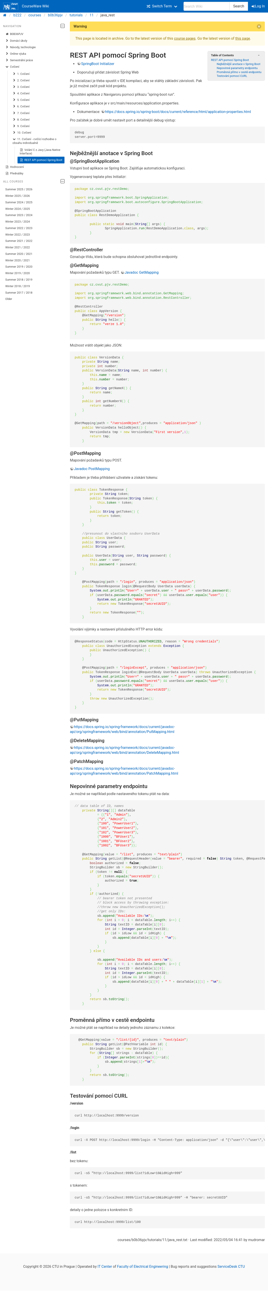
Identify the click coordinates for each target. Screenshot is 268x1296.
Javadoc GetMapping (142, 272)
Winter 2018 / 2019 (17, 286)
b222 (17, 15)
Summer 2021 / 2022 (19, 241)
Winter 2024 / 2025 (17, 208)
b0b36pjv (55, 15)
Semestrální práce (19, 60)
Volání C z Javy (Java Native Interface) (40, 151)
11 (92, 15)
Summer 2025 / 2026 (19, 189)
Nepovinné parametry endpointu (237, 68)
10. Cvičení (22, 132)
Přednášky (14, 173)
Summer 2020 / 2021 (19, 254)
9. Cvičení (21, 126)
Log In (258, 6)
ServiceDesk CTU (231, 1266)
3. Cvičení (21, 87)
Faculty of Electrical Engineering (142, 1266)
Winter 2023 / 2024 (17, 221)
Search (238, 6)
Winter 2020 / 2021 (17, 260)
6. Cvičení (21, 106)
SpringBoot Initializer (97, 64)
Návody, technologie (20, 47)
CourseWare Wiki (26, 6)
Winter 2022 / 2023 (17, 234)
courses (34, 15)
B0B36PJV (14, 34)
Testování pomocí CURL (232, 76)
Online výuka (15, 54)
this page (242, 38)
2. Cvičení (21, 80)
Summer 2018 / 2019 (19, 279)
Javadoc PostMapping (92, 469)
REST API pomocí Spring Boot (41, 160)
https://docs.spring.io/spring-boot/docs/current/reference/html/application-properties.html (178, 112)
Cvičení (12, 67)
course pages (185, 38)
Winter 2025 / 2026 (17, 195)
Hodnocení (14, 167)
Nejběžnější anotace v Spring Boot (238, 64)
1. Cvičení (21, 74)
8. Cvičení (21, 119)
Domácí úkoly (16, 41)
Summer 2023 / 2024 (19, 215)
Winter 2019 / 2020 (17, 273)
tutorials (76, 15)
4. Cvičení (21, 93)
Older (8, 299)
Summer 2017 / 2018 (19, 292)
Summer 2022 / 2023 (19, 228)
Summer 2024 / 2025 (19, 202)
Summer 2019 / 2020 (19, 266)
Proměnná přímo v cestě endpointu (239, 72)
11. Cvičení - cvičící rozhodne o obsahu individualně (35, 140)
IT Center (104, 1266)
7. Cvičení (21, 113)
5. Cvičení (21, 100)
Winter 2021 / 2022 (17, 247)
